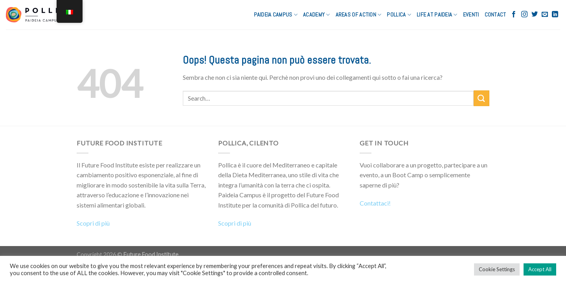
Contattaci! (375, 203)
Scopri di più (93, 223)
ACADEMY (316, 14)
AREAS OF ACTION (359, 14)
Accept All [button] (539, 269)
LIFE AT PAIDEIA (437, 14)
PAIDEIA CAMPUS (276, 14)
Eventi (471, 14)
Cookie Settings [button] (497, 269)
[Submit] (481, 98)
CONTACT (495, 14)
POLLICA (399, 14)
